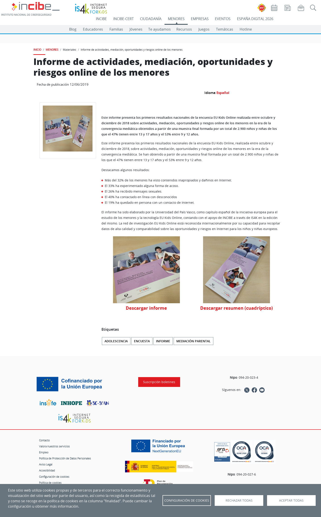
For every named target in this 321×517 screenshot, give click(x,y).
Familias (116, 29)
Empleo (43, 452)
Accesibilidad (47, 470)
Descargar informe (146, 308)
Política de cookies (50, 482)
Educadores (93, 29)
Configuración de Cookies (186, 500)
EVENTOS (222, 18)
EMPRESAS (200, 18)
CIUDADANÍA (150, 18)
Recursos (184, 29)
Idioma (210, 92)
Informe (163, 341)
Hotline (246, 29)
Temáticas (224, 29)
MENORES (176, 18)
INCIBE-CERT (123, 18)
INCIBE (101, 18)
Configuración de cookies (54, 476)
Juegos (204, 29)
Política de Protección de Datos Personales (65, 458)
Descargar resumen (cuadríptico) (236, 308)
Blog (72, 29)
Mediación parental (193, 341)
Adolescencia (116, 341)
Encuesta (142, 341)
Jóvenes (136, 29)
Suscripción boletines (159, 382)
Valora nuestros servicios (54, 446)
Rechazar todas (239, 500)
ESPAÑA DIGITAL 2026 (255, 18)
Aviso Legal (45, 464)
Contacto (44, 440)
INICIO (37, 49)
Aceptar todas (291, 500)
